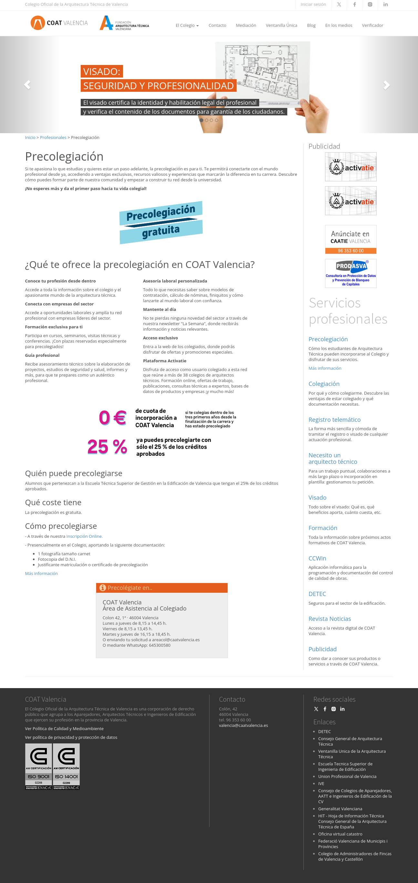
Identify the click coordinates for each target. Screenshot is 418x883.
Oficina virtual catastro (340, 834)
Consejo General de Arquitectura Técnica (350, 741)
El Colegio (187, 25)
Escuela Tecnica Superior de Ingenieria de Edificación (345, 766)
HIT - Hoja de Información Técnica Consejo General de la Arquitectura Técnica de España (352, 821)
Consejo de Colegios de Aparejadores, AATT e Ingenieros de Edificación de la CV (355, 796)
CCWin (317, 558)
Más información (41, 573)
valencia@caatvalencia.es (243, 725)
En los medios (338, 25)
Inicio (30, 137)
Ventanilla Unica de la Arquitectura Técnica (352, 754)
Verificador (372, 25)
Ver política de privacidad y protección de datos (71, 737)
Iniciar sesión (313, 4)
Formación (323, 528)
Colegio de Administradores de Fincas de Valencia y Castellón (355, 856)
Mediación (246, 25)
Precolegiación (328, 339)
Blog (311, 25)
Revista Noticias (330, 618)
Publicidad (323, 649)
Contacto (217, 25)
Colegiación (324, 384)
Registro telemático (335, 419)
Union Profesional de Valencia (347, 776)
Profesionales (53, 137)
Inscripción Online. (84, 536)
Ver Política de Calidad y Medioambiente (64, 728)
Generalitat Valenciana (340, 809)
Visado (318, 497)
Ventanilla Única (281, 25)
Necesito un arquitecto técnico (333, 458)
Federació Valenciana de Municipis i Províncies (353, 843)
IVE (321, 783)
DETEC (317, 594)
